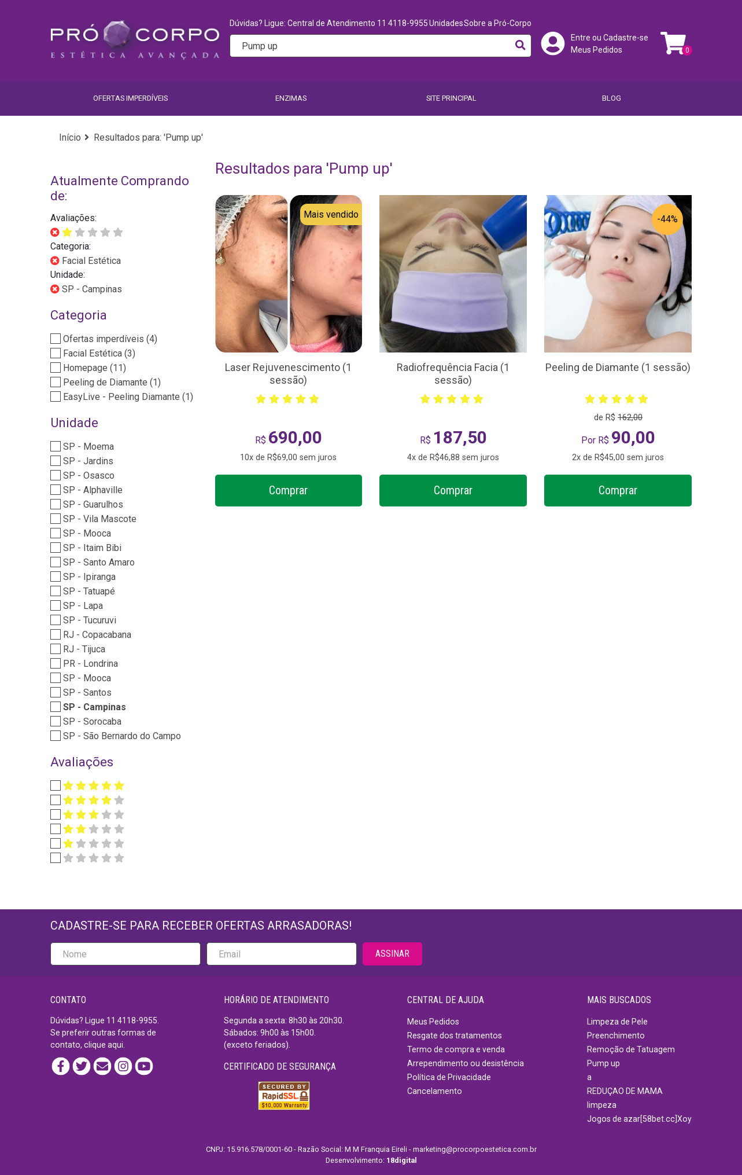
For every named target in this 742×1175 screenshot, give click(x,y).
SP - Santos (86, 692)
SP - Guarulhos (92, 504)
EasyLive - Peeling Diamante (127, 396)
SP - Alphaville (92, 489)
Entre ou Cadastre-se (609, 37)
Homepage (93, 367)
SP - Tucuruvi (88, 620)
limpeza (602, 1105)
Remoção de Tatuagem (631, 1049)
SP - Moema (87, 446)
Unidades (446, 23)
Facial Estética (90, 260)
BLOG (611, 98)
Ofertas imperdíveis (130, 98)
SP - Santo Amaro (98, 562)
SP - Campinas (91, 289)
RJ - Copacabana (96, 634)
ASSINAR (392, 953)
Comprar (288, 490)
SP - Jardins (87, 461)
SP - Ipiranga (88, 576)
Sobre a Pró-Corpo (497, 23)
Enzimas (291, 98)
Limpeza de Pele (617, 1021)
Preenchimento (616, 1035)
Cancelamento (434, 1091)
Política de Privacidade (449, 1077)
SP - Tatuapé (88, 591)
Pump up (603, 1063)
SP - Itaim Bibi (91, 547)
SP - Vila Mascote (98, 518)
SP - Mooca (86, 533)
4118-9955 (137, 1020)
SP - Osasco (88, 475)
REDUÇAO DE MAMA (625, 1091)
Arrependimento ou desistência (465, 1063)
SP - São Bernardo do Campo (121, 735)
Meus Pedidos (596, 49)
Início (70, 137)
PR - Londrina (89, 663)
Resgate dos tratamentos (454, 1035)
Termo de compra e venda (456, 1049)
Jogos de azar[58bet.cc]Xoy (639, 1118)
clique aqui (103, 1044)
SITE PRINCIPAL (451, 98)
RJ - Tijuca (83, 649)
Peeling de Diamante (111, 382)
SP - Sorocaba (91, 721)
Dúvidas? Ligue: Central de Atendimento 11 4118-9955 (329, 23)
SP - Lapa (82, 605)
